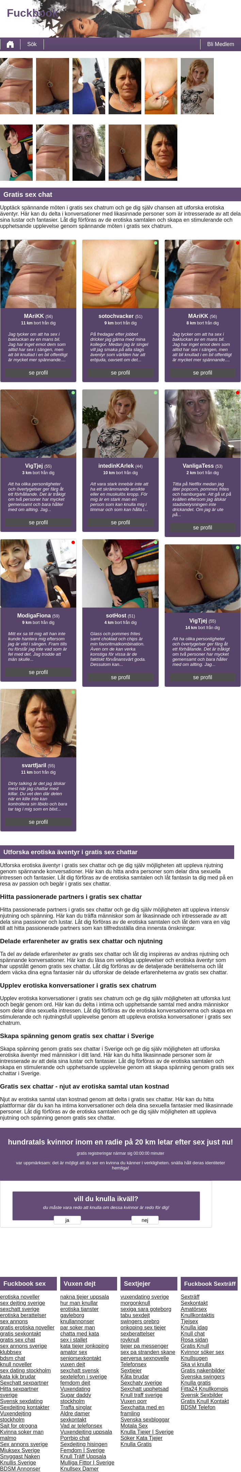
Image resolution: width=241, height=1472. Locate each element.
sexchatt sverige (19, 1309)
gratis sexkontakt (20, 1334)
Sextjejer (131, 1370)
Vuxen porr (133, 1401)
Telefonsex (133, 1364)
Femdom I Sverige (82, 1450)
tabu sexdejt (135, 1315)
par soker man (77, 1327)
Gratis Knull (195, 1346)
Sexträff (190, 1297)
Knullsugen (194, 1358)
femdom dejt (75, 1383)
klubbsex (10, 1352)
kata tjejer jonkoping (84, 1346)
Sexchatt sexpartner (24, 1383)
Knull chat (193, 1334)
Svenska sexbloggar (145, 1420)
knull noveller (16, 1364)
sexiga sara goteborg (145, 1309)
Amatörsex (194, 1309)
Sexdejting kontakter (24, 1407)
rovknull (129, 1340)
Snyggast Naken (20, 1456)
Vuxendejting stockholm (15, 1417)
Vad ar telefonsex (81, 1426)
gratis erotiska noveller (27, 1327)
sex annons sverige (23, 1346)
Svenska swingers (203, 1377)
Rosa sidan (194, 1340)
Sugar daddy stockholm (75, 1398)
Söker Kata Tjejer (141, 1438)
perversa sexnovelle (144, 1358)
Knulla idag (194, 1327)
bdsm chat (12, 1358)
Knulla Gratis (136, 1444)
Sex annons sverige (24, 1444)
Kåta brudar (134, 1377)
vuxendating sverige (144, 1297)
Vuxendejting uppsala (86, 1432)
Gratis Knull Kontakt (205, 1401)
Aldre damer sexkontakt (75, 1417)
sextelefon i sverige (83, 1377)
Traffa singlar (76, 1407)
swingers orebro (139, 1321)
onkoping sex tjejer (143, 1327)
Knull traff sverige (141, 1395)
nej (145, 1220)
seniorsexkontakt (80, 1358)
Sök (32, 44)
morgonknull (135, 1303)
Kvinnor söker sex (202, 1352)
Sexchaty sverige (141, 1383)
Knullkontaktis (197, 1315)
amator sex (73, 1352)
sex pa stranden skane (147, 1352)
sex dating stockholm (25, 1370)
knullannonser (77, 1321)
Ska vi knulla (196, 1364)
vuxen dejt (72, 1364)
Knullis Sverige (18, 1463)
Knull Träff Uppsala (83, 1456)
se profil (38, 373)
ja (67, 1220)
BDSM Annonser (20, 1469)
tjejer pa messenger (144, 1346)
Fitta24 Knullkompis (204, 1389)
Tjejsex (189, 1321)
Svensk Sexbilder (202, 1395)
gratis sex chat (17, 1340)
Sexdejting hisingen (84, 1444)
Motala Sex (134, 1426)
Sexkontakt (194, 1303)
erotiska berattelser (23, 1315)
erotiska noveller (20, 1297)
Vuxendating (75, 1389)
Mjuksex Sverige (20, 1450)
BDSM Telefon (198, 1407)
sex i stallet (73, 1340)
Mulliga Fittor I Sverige (87, 1463)
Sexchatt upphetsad (144, 1389)
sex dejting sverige (22, 1303)
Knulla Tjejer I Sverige (147, 1432)
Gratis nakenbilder (203, 1370)
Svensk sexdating (21, 1401)
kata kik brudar (18, 1377)
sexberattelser (137, 1334)
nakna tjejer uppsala (84, 1297)
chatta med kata (79, 1334)
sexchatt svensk (79, 1370)
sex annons (14, 1321)
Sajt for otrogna (18, 1426)
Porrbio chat (75, 1438)
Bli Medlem (220, 44)
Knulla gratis (196, 1383)
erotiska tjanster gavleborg (79, 1312)
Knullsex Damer (79, 1469)
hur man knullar (79, 1303)
